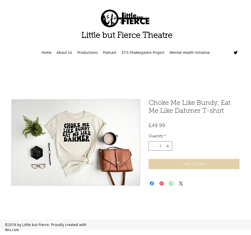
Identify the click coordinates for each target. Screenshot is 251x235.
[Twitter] (235, 52)
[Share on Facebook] (152, 183)
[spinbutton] (160, 145)
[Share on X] (181, 183)
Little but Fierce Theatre (126, 36)
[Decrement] (152, 145)
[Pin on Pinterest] (162, 183)
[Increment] (168, 145)
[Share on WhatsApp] (171, 183)
